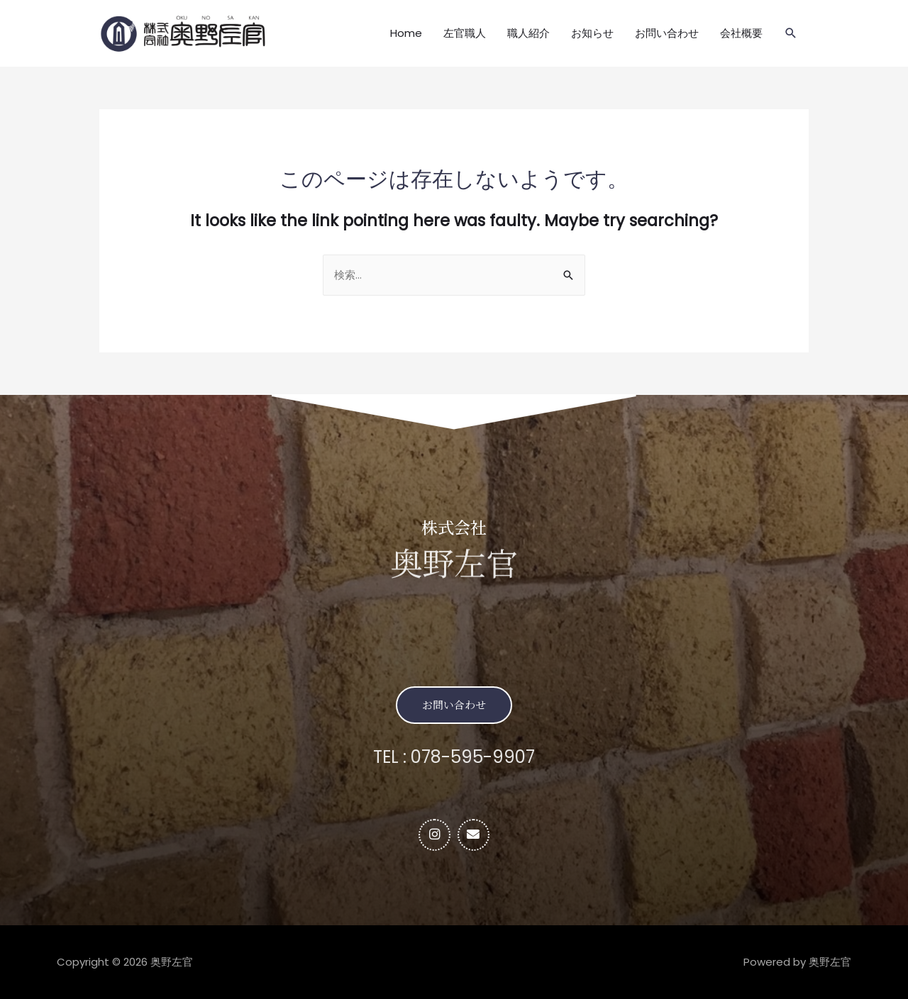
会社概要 (741, 33)
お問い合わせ (667, 33)
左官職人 (464, 33)
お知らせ (592, 33)
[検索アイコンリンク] (791, 33)
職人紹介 (528, 33)
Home (406, 33)
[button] (454, 705)
